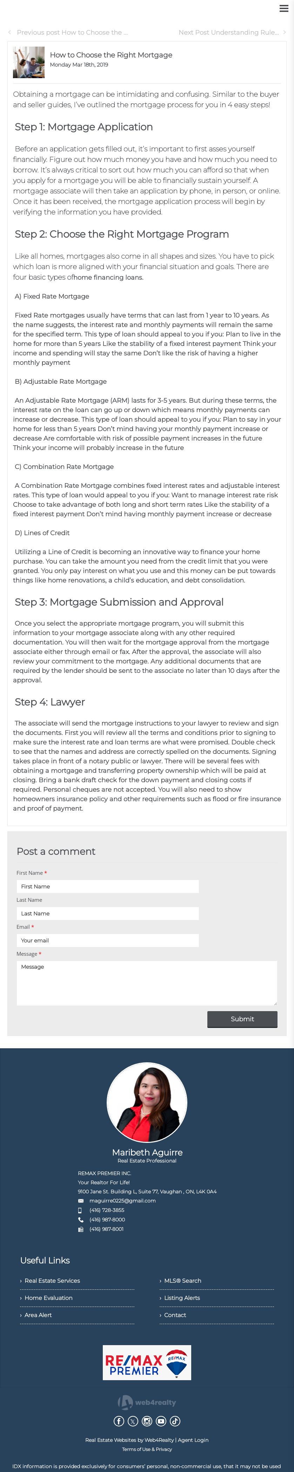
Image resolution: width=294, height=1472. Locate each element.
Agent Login (193, 1440)
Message (28, 953)
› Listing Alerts (180, 1298)
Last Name (29, 899)
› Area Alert (36, 1315)
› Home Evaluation (46, 1298)
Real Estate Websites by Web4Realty (129, 1440)
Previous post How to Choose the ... (67, 32)
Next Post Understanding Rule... (233, 32)
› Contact (173, 1315)
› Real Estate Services (50, 1280)
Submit (242, 1019)
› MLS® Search (180, 1280)
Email (25, 926)
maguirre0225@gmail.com (122, 1201)
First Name (31, 872)
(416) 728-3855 (106, 1210)
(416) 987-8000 (107, 1220)
